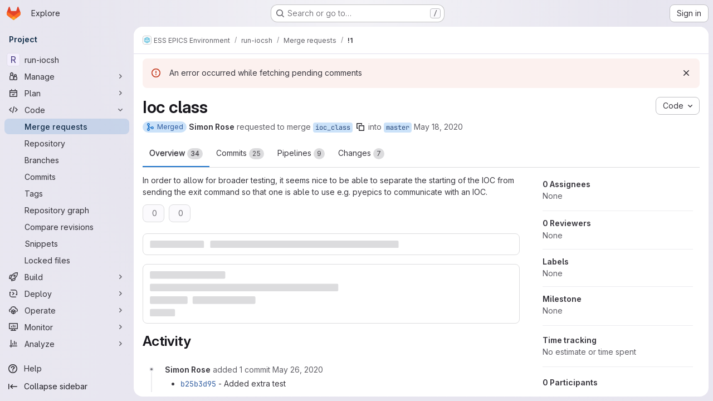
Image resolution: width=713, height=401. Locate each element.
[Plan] (66, 93)
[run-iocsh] (66, 59)
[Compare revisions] (66, 226)
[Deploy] (66, 293)
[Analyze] (66, 343)
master (397, 127)
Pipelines (301, 153)
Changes (361, 153)
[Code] (66, 110)
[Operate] (66, 310)
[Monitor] (66, 327)
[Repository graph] (66, 210)
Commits (240, 153)
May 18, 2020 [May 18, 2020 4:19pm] (438, 126)
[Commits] (66, 176)
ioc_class (332, 127)
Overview (176, 153)
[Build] (66, 277)
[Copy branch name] (360, 127)
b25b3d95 (198, 384)
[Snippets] (66, 243)
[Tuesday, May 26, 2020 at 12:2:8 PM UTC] (297, 369)
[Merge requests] (66, 126)
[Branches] (66, 160)
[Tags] (66, 193)
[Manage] (66, 76)
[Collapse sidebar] (66, 386)
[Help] (66, 368)
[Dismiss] (686, 73)
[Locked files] (66, 260)
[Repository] (66, 143)
